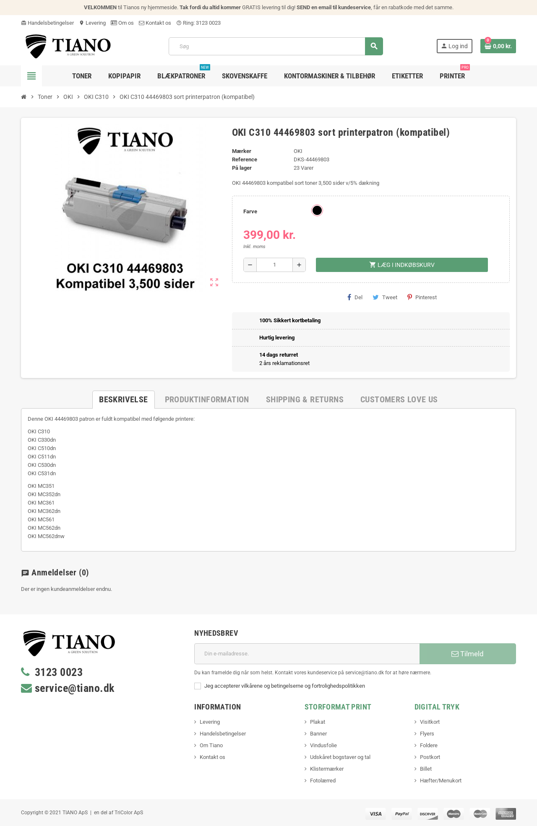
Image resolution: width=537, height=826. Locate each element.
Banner (318, 733)
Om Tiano (211, 745)
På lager (242, 168)
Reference (244, 159)
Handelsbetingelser (47, 23)
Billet (426, 769)
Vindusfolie (323, 745)
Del (354, 297)
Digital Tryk (436, 706)
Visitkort (430, 722)
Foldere (429, 745)
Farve (250, 211)
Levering (92, 23)
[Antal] (274, 265)
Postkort (430, 757)
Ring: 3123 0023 (198, 23)
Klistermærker (327, 769)
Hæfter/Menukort (440, 780)
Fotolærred (323, 780)
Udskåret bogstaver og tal (340, 757)
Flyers (427, 733)
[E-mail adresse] (307, 653)
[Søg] (276, 46)
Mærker (241, 151)
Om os (122, 23)
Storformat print (338, 706)
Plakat (317, 722)
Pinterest (422, 297)
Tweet (385, 297)
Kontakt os (155, 23)
